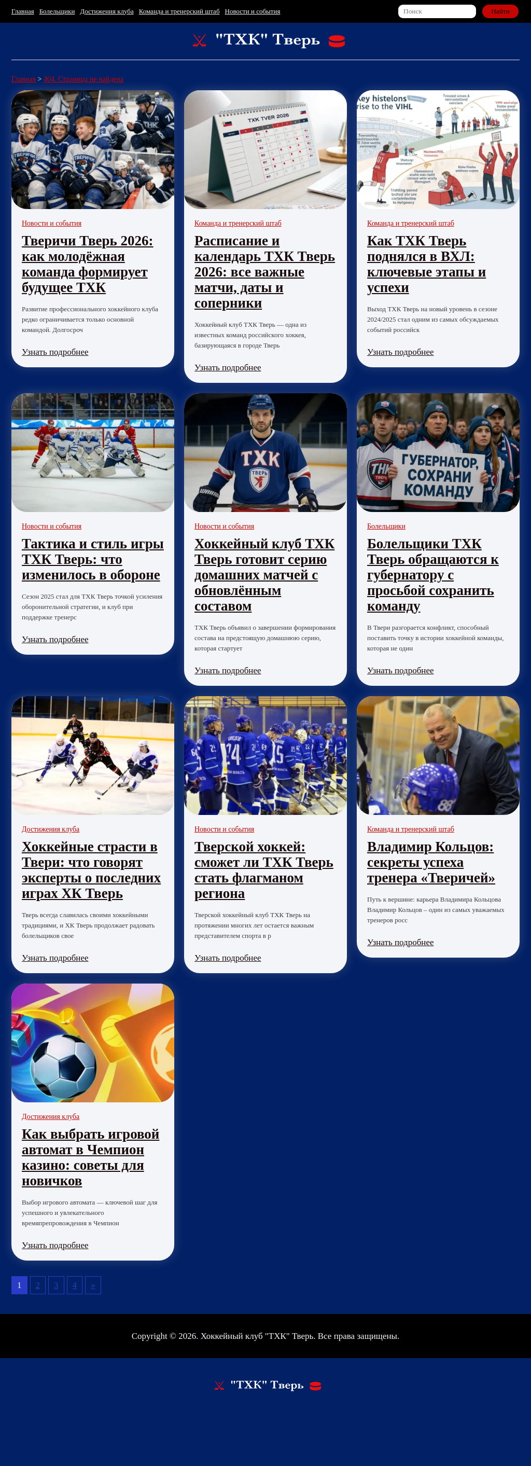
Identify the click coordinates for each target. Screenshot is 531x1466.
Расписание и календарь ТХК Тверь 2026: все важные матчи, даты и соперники (264, 272)
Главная (22, 11)
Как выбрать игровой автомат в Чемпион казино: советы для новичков (90, 1157)
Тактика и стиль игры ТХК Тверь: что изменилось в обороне (93, 559)
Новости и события (253, 11)
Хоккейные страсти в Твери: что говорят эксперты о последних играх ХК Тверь (91, 870)
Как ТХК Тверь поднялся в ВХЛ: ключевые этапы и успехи (426, 264)
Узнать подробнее (55, 352)
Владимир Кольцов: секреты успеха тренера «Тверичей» (431, 862)
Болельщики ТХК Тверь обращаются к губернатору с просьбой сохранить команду (433, 575)
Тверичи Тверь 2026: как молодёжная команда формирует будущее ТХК (87, 264)
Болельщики (57, 11)
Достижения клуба (106, 11)
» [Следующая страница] (93, 1285)
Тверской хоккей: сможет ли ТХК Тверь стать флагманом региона (263, 870)
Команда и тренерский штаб (179, 11)
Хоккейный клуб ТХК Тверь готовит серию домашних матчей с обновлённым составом (264, 575)
